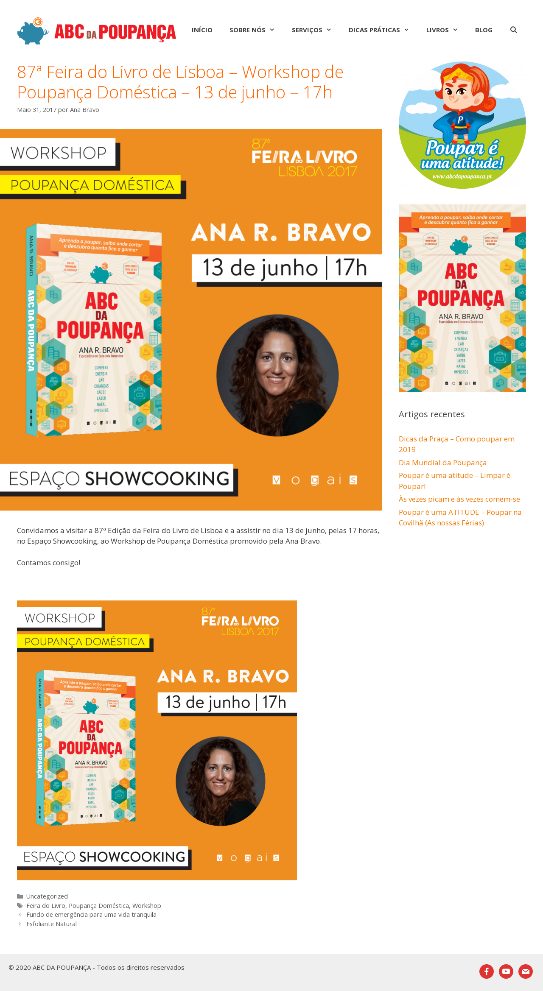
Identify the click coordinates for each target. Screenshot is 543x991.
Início (202, 29)
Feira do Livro (45, 906)
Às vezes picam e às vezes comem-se (459, 499)
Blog (484, 29)
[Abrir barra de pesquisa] (513, 29)
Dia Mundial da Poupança (443, 462)
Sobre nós (256, 29)
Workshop (146, 906)
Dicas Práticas (383, 29)
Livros (446, 29)
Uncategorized (47, 896)
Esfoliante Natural (51, 924)
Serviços (316, 29)
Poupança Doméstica (99, 906)
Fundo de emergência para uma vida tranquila (91, 914)
